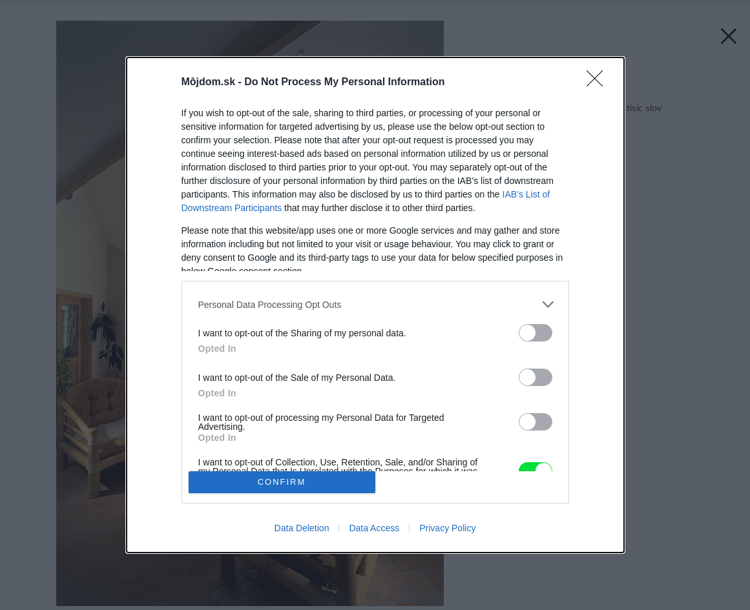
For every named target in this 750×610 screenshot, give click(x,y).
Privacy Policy (447, 528)
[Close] (599, 82)
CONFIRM (282, 482)
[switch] (535, 332)
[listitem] (375, 304)
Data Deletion (302, 528)
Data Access (374, 528)
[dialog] (375, 305)
